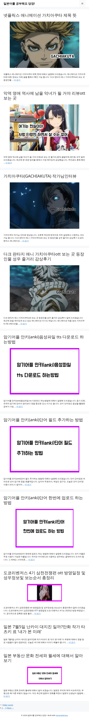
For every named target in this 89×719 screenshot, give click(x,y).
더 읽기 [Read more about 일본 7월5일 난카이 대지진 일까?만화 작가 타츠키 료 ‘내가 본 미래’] (72, 642)
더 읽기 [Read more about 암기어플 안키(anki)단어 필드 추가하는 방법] (28, 484)
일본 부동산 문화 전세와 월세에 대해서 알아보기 (43, 658)
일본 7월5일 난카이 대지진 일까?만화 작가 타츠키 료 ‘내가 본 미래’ (44, 629)
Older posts (7, 705)
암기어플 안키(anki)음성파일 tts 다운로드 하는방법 (43, 339)
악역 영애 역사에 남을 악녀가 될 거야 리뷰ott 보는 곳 (44, 95)
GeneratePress (62, 715)
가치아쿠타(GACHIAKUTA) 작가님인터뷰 (40, 176)
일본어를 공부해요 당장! (19, 3)
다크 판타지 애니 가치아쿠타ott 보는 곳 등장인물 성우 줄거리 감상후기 (43, 256)
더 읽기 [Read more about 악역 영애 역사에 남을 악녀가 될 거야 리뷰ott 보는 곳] (9, 163)
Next (10, 708)
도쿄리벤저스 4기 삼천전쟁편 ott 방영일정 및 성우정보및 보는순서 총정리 (44, 575)
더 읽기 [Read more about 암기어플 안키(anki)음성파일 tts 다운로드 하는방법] (19, 406)
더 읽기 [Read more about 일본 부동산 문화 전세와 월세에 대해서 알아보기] (6, 696)
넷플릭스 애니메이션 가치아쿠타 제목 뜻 (40, 15)
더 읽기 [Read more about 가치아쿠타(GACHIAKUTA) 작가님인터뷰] (25, 241)
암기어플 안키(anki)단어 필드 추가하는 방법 (43, 419)
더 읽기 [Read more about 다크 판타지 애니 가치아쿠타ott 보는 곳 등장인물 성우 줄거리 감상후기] (23, 323)
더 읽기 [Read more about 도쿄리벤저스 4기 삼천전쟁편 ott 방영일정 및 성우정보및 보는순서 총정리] (37, 613)
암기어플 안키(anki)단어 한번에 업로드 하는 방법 (43, 500)
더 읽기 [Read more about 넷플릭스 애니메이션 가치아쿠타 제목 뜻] (17, 80)
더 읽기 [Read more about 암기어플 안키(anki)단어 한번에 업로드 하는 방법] (31, 559)
